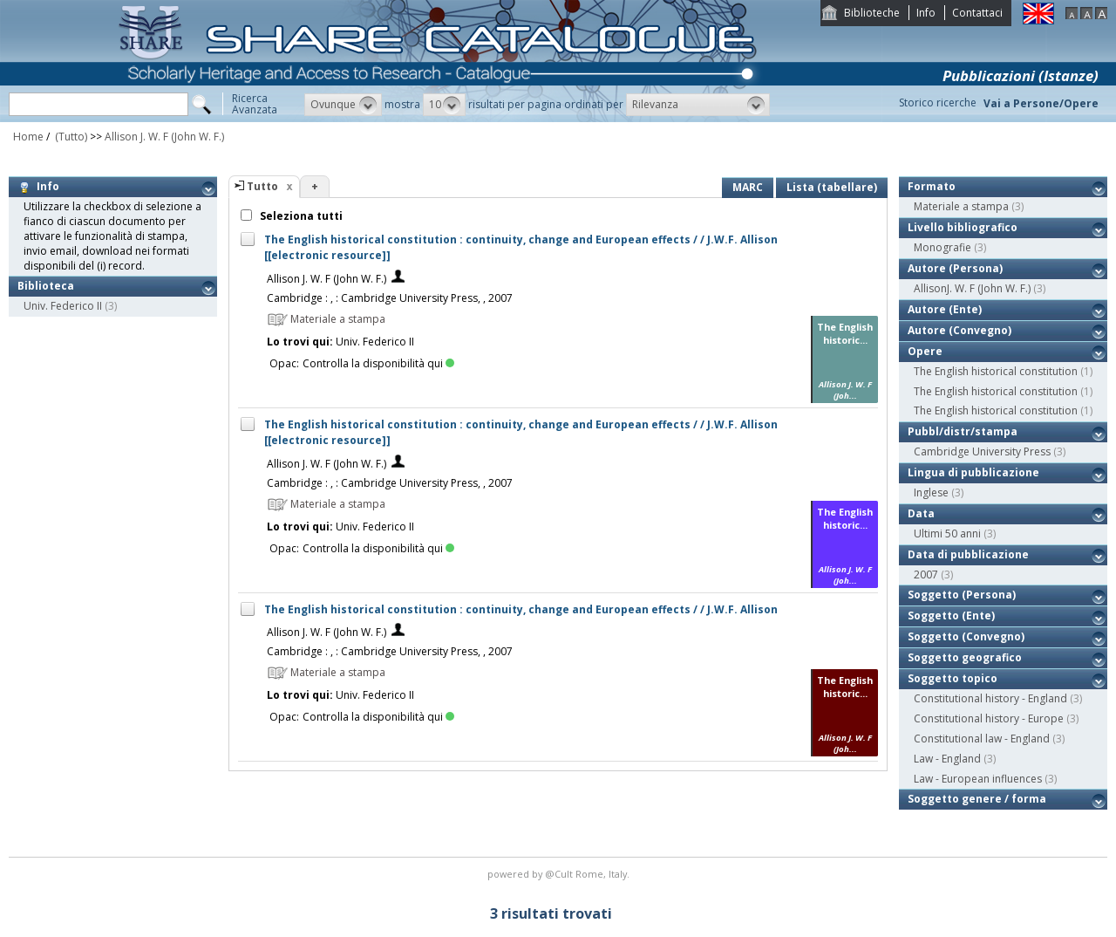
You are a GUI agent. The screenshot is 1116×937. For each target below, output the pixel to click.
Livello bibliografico (962, 227)
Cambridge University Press (982, 451)
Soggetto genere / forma (977, 798)
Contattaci (977, 12)
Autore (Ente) (945, 309)
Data (921, 513)
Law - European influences (978, 778)
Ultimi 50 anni (947, 533)
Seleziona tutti (300, 216)
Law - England (947, 758)
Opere (925, 351)
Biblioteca (45, 285)
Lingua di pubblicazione (973, 472)
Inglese (931, 492)
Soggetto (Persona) (962, 594)
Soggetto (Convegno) (966, 636)
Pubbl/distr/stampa (962, 431)
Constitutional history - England (990, 698)
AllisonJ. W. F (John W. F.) (972, 288)
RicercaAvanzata (254, 103)
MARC (747, 187)
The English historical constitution (996, 371)
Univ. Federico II (63, 305)
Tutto (262, 186)
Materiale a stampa (961, 206)
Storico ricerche (937, 102)
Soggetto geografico (965, 657)
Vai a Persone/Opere (1041, 103)
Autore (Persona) (955, 268)
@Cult (560, 873)
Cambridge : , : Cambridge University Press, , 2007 (390, 298)
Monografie (942, 247)
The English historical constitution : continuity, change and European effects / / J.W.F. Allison (521, 609)
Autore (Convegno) (959, 330)
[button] (343, 104)
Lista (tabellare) (831, 187)
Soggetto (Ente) (951, 615)
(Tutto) (69, 136)
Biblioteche (872, 12)
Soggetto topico (952, 678)
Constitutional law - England (982, 738)
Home (28, 136)
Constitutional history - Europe (989, 718)
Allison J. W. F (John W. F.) (164, 136)
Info (926, 12)
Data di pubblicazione (968, 554)
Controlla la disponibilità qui (378, 363)
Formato (932, 186)
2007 (926, 574)
